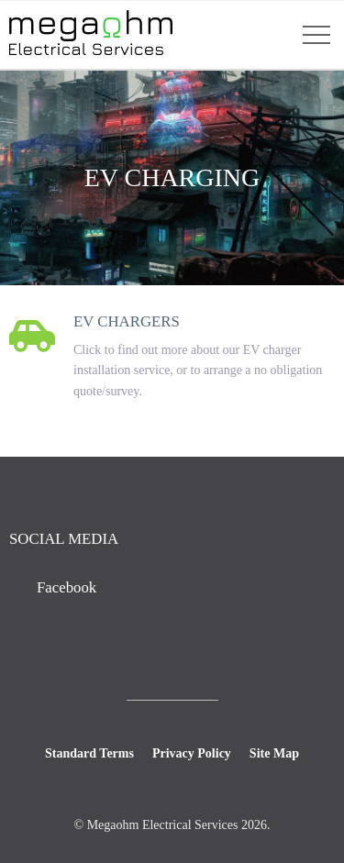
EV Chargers (126, 321)
